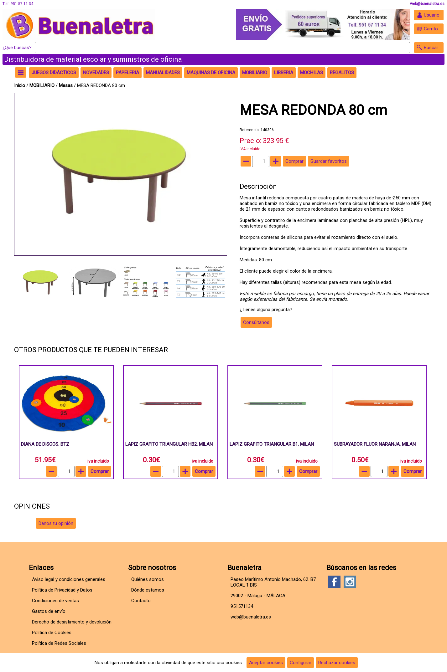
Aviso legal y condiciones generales (68, 579)
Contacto (141, 600)
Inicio (19, 85)
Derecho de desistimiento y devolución (72, 622)
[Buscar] (222, 47)
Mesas (66, 85)
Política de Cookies (51, 632)
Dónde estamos (147, 590)
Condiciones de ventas (55, 600)
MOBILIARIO (42, 85)
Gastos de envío (48, 611)
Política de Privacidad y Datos (62, 590)
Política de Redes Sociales (59, 643)
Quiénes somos (147, 579)
